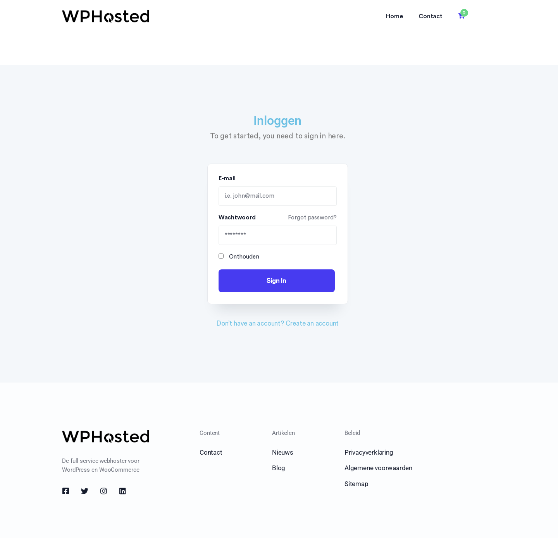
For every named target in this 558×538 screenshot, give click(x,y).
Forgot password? (312, 218)
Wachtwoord (278, 218)
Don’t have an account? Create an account (277, 323)
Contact (430, 16)
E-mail (228, 178)
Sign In (276, 281)
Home (394, 16)
